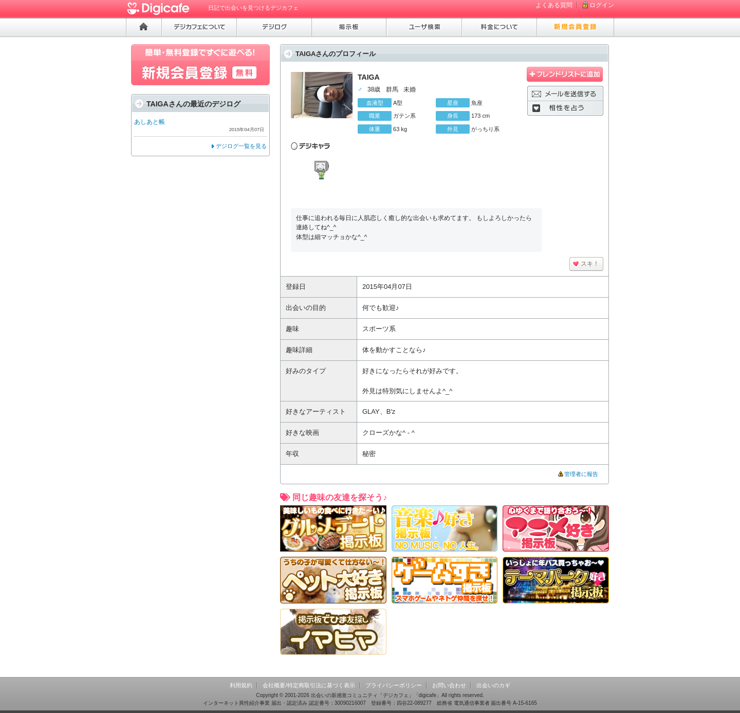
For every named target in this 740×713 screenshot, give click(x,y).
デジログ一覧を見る (241, 146)
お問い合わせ (449, 685)
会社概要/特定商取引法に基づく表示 (309, 685)
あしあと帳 (149, 121)
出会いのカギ (493, 685)
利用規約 (241, 685)
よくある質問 (553, 5)
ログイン (601, 5)
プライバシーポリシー (393, 685)
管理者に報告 (581, 474)
